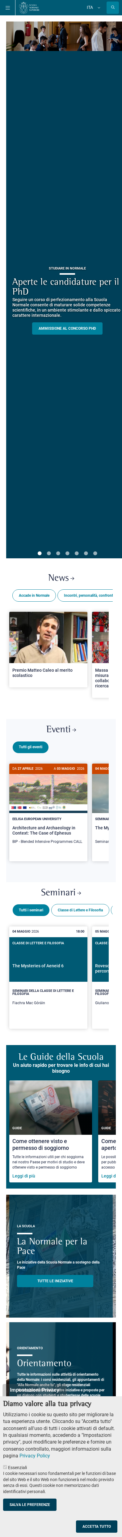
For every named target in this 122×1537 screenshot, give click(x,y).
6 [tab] (86, 554)
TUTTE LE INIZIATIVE (55, 1278)
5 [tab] (77, 554)
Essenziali (17, 1467)
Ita (90, 7)
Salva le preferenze (30, 1505)
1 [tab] (39, 554)
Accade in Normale (34, 595)
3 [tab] (58, 554)
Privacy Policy (34, 1456)
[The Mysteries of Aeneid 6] (48, 975)
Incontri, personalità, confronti (89, 595)
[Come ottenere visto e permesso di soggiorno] (50, 1129)
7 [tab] (95, 554)
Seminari (61, 890)
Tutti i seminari (31, 908)
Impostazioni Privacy (34, 1390)
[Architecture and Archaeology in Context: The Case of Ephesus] (48, 807)
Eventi (61, 729)
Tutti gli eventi (30, 747)
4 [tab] (67, 554)
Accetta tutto (96, 1526)
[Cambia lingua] (98, 8)
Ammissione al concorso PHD (67, 328)
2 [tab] (49, 554)
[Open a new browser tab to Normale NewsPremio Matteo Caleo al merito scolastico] (48, 649)
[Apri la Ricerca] (113, 8)
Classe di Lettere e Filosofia (80, 908)
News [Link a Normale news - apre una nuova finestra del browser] (61, 578)
